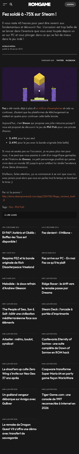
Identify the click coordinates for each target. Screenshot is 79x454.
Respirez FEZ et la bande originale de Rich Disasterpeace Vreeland (18, 262)
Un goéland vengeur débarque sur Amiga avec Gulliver (19, 399)
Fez (11, 207)
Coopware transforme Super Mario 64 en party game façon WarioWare (57, 373)
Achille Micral (8, 46)
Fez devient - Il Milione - (57, 232)
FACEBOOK (70, 60)
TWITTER (60, 60)
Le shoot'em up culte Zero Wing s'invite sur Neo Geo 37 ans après (18, 373)
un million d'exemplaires (48, 108)
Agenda (70, 4)
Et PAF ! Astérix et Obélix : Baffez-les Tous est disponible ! (19, 237)
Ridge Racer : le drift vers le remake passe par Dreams (58, 288)
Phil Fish (19, 207)
